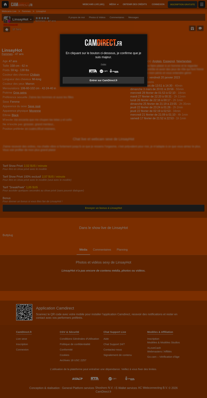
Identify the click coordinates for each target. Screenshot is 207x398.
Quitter (103, 64)
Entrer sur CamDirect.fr (103, 80)
